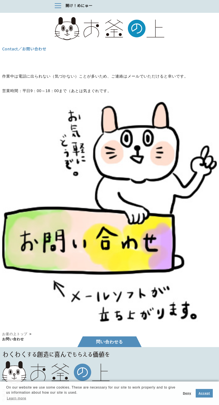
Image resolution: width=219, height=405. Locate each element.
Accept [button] (204, 393)
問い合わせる (109, 341)
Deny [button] (187, 393)
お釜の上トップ (14, 334)
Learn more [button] (16, 398)
